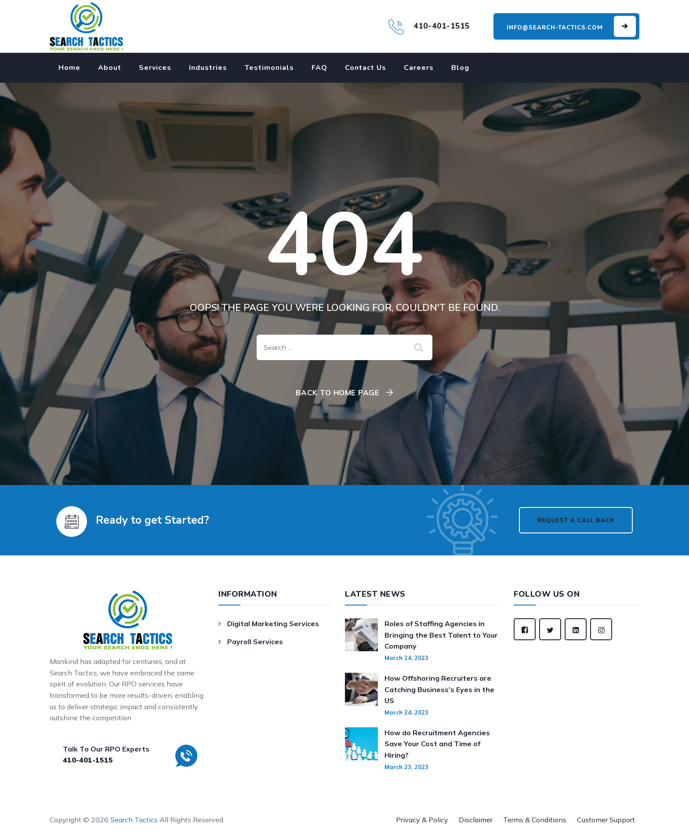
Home (69, 68)
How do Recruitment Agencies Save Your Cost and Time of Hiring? (437, 743)
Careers (419, 68)
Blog (460, 68)
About (109, 68)
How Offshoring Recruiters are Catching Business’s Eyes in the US (439, 689)
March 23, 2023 (406, 766)
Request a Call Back (575, 521)
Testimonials (269, 68)
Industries (208, 68)
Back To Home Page (338, 392)
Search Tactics (134, 819)
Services (155, 68)
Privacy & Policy (422, 819)
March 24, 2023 (406, 657)
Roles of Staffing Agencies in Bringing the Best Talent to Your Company (441, 634)
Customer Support (606, 819)
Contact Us (365, 68)
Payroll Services (255, 641)
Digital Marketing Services (273, 623)
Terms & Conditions (534, 819)
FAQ (319, 68)
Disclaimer (476, 819)
